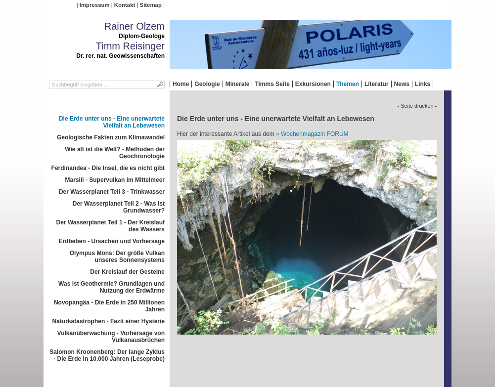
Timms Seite (272, 84)
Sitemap (151, 5)
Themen (347, 84)
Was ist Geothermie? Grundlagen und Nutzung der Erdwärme (111, 287)
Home (181, 84)
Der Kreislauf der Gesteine (127, 271)
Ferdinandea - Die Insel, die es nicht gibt (108, 168)
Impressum (95, 5)
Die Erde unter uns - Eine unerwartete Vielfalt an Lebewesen (112, 122)
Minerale (237, 84)
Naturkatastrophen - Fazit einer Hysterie (108, 321)
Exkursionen (313, 84)
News (401, 84)
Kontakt (124, 5)
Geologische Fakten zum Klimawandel (111, 137)
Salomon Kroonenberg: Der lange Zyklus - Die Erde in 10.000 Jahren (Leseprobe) (107, 355)
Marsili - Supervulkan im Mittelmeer (115, 179)
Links (422, 84)
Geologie (207, 84)
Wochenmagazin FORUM (315, 133)
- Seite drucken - (417, 106)
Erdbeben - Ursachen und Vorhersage (112, 241)
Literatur (376, 84)
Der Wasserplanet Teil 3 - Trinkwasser (112, 191)
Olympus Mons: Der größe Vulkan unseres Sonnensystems (117, 256)
